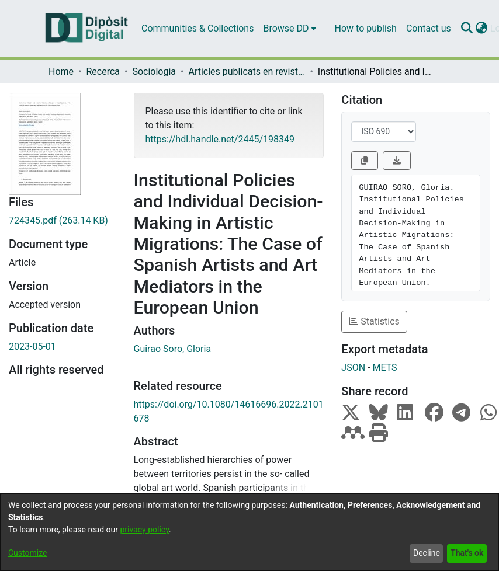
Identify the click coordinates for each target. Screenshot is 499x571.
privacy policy (144, 529)
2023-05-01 (32, 346)
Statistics (374, 321)
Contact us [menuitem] (428, 28)
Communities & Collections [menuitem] (197, 28)
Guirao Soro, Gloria (173, 348)
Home (61, 71)
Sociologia (154, 71)
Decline (426, 553)
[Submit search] (467, 29)
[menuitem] (289, 28)
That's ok (467, 553)
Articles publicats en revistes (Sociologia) (246, 71)
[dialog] (249, 532)
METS (384, 367)
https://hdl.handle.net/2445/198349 (219, 139)
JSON (353, 367)
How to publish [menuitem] (366, 28)
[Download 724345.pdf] (62, 221)
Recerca (103, 71)
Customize (27, 553)
